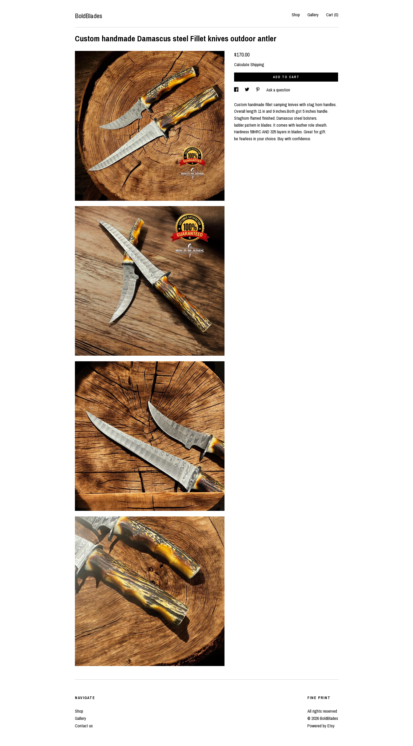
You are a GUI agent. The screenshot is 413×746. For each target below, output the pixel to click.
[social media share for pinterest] (258, 90)
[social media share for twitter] (247, 90)
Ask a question (278, 90)
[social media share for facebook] (236, 90)
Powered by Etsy (321, 726)
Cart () (332, 15)
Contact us (84, 726)
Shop (296, 15)
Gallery (313, 15)
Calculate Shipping (249, 64)
